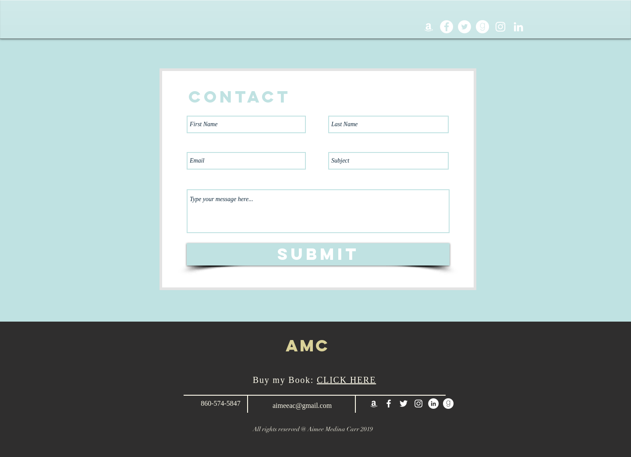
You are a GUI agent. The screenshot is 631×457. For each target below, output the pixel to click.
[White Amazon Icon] (428, 26)
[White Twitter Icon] (403, 403)
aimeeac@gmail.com (302, 405)
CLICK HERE (346, 380)
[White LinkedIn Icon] (518, 26)
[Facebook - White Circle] (446, 26)
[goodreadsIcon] (482, 26)
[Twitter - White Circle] (464, 26)
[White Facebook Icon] (388, 403)
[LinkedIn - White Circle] (433, 403)
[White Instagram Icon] (500, 26)
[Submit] (318, 254)
